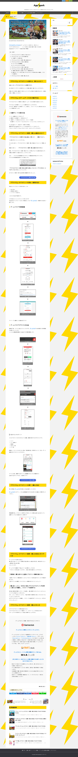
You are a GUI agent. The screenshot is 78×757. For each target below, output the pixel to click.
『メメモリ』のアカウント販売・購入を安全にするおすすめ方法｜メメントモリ (64, 51)
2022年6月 (55, 108)
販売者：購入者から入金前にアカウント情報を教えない (22, 70)
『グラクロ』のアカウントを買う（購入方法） (19, 67)
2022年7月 (55, 106)
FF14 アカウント (16, 638)
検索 (53, 20)
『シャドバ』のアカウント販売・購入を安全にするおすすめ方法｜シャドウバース (64, 59)
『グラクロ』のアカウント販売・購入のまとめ (19, 75)
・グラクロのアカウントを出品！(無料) (27, 480)
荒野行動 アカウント (31, 636)
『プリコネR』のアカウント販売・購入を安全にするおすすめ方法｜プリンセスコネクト (64, 33)
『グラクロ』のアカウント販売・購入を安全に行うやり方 (21, 69)
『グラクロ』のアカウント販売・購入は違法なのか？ (20, 60)
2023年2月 (55, 96)
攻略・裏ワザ (13, 16)
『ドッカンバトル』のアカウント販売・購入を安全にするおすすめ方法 (30, 726)
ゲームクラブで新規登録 (16, 63)
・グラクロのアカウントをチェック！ (27, 548)
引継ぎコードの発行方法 (16, 58)
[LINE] (42, 693)
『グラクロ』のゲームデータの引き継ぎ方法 (19, 56)
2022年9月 (55, 102)
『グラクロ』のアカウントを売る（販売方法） (19, 61)
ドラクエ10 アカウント (26, 638)
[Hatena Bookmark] (27, 693)
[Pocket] (35, 693)
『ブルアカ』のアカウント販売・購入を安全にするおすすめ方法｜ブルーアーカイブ (64, 68)
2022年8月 (55, 104)
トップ (8, 16)
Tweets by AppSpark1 (57, 163)
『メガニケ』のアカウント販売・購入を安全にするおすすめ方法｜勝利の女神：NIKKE (64, 42)
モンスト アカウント (20, 636)
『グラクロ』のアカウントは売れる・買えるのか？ (20, 54)
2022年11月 (55, 98)
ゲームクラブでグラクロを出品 (18, 65)
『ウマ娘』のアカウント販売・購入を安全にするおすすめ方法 (28, 741)
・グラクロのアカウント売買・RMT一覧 (27, 177)
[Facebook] (20, 693)
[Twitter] (12, 693)
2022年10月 (55, 100)
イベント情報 (55, 86)
